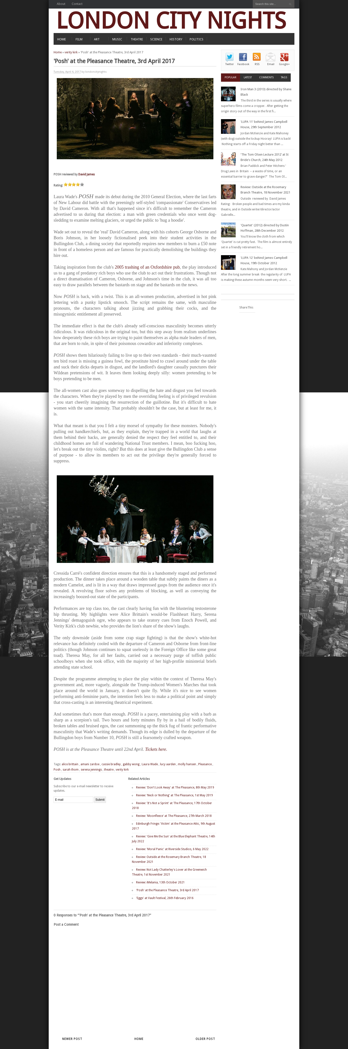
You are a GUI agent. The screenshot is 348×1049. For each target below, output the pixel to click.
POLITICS (196, 39)
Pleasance (205, 764)
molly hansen (187, 764)
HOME (61, 39)
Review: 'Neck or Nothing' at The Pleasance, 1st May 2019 (174, 795)
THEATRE (137, 39)
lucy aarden (168, 764)
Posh (57, 769)
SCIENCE (156, 39)
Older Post (205, 1039)
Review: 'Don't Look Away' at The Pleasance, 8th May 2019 (175, 787)
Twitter (229, 64)
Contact (77, 4)
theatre (109, 769)
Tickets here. (156, 749)
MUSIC (117, 39)
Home (58, 52)
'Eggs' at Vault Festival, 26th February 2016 (165, 898)
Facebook (243, 64)
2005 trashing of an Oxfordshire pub (147, 267)
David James (86, 174)
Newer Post (72, 1039)
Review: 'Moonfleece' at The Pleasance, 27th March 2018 (174, 816)
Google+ (284, 64)
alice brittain (70, 764)
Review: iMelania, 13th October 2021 (160, 882)
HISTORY (176, 39)
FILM (79, 39)
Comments (266, 77)
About (61, 4)
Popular (230, 77)
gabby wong (131, 764)
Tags (284, 77)
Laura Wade (150, 764)
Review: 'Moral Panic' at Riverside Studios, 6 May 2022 (172, 849)
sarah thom (71, 769)
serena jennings (91, 769)
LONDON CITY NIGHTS (171, 20)
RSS (257, 64)
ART (97, 39)
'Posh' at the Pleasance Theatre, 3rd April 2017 (167, 890)
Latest (248, 77)
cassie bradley (111, 764)
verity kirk (71, 52)
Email (270, 64)
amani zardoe (90, 764)
